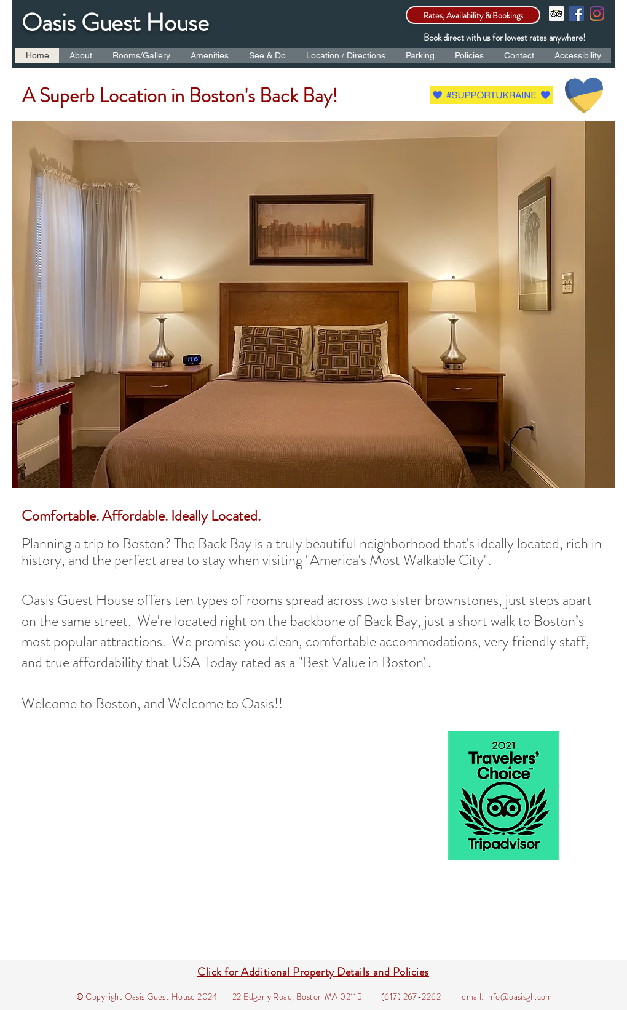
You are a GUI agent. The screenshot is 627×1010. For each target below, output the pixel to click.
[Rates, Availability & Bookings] (473, 15)
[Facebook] (576, 13)
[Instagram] (597, 13)
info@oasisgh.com (519, 996)
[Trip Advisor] (556, 13)
